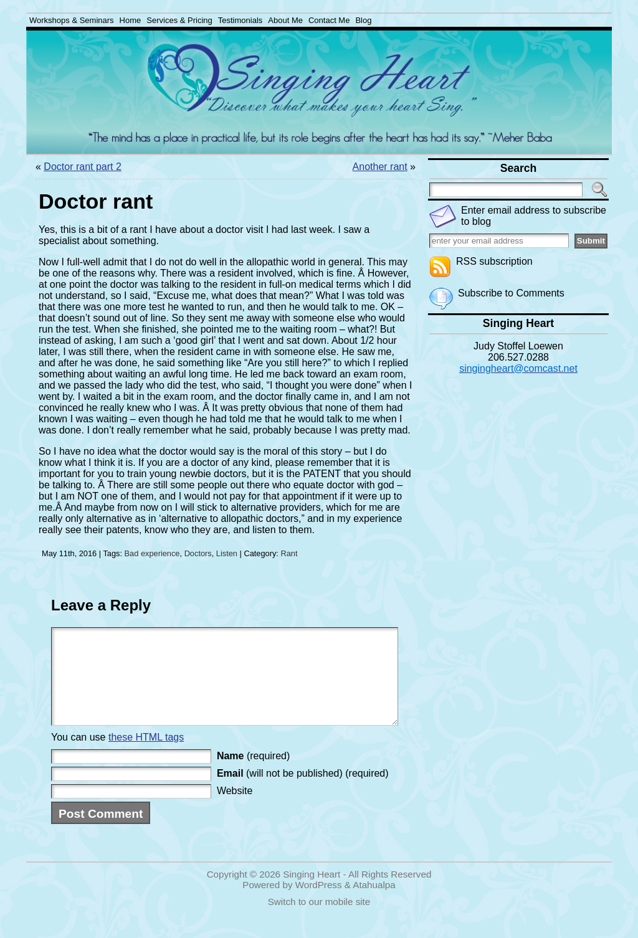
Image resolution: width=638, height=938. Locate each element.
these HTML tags (146, 756)
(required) (253, 774)
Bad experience (152, 553)
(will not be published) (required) (303, 792)
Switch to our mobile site (319, 920)
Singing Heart (311, 893)
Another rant (380, 166)
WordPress (318, 903)
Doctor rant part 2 (82, 166)
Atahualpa (374, 903)
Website (235, 809)
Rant (288, 553)
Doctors (198, 553)
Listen (226, 553)
